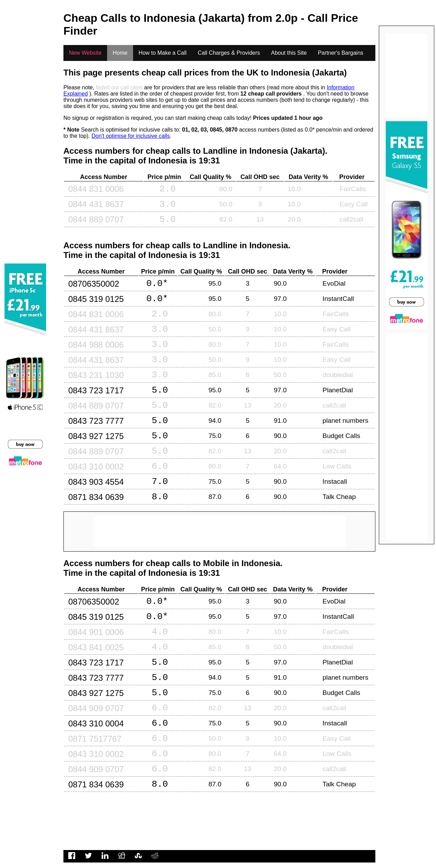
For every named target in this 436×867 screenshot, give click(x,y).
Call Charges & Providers (229, 53)
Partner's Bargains (340, 53)
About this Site (289, 53)
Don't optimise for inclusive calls (130, 136)
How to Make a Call (163, 53)
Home (120, 53)
